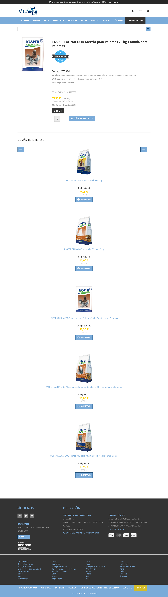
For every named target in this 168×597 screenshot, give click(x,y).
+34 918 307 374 (71, 533)
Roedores (58, 20)
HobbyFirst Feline (59, 566)
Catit (88, 561)
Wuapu (89, 579)
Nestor (20, 574)
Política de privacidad (65, 588)
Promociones (136, 20)
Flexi (88, 564)
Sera (87, 576)
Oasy (54, 574)
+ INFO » (58, 111)
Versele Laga (23, 579)
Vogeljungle (57, 579)
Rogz (20, 576)
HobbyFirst (124, 564)
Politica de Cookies (28, 588)
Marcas (106, 20)
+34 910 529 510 (116, 529)
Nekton (123, 571)
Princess (123, 574)
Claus (122, 561)
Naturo (88, 571)
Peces (84, 20)
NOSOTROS (140, 588)
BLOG (119, 20)
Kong (122, 569)
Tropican (123, 576)
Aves (46, 20)
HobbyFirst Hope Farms (95, 566)
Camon (55, 561)
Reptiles (72, 20)
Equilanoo (56, 564)
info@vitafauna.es (89, 533)
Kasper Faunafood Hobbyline (64, 569)
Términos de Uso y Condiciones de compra (99, 588)
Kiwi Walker (91, 569)
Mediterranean (24, 571)
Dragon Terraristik (25, 564)
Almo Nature (23, 561)
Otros (94, 20)
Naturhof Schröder (59, 571)
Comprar (84, 199)
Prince (88, 574)
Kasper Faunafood (127, 566)
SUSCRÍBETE (23, 537)
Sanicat (55, 576)
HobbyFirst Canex (25, 566)
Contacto (127, 588)
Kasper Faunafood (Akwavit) (29, 569)
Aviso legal (46, 588)
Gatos (36, 20)
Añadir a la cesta (82, 118)
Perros (25, 20)
